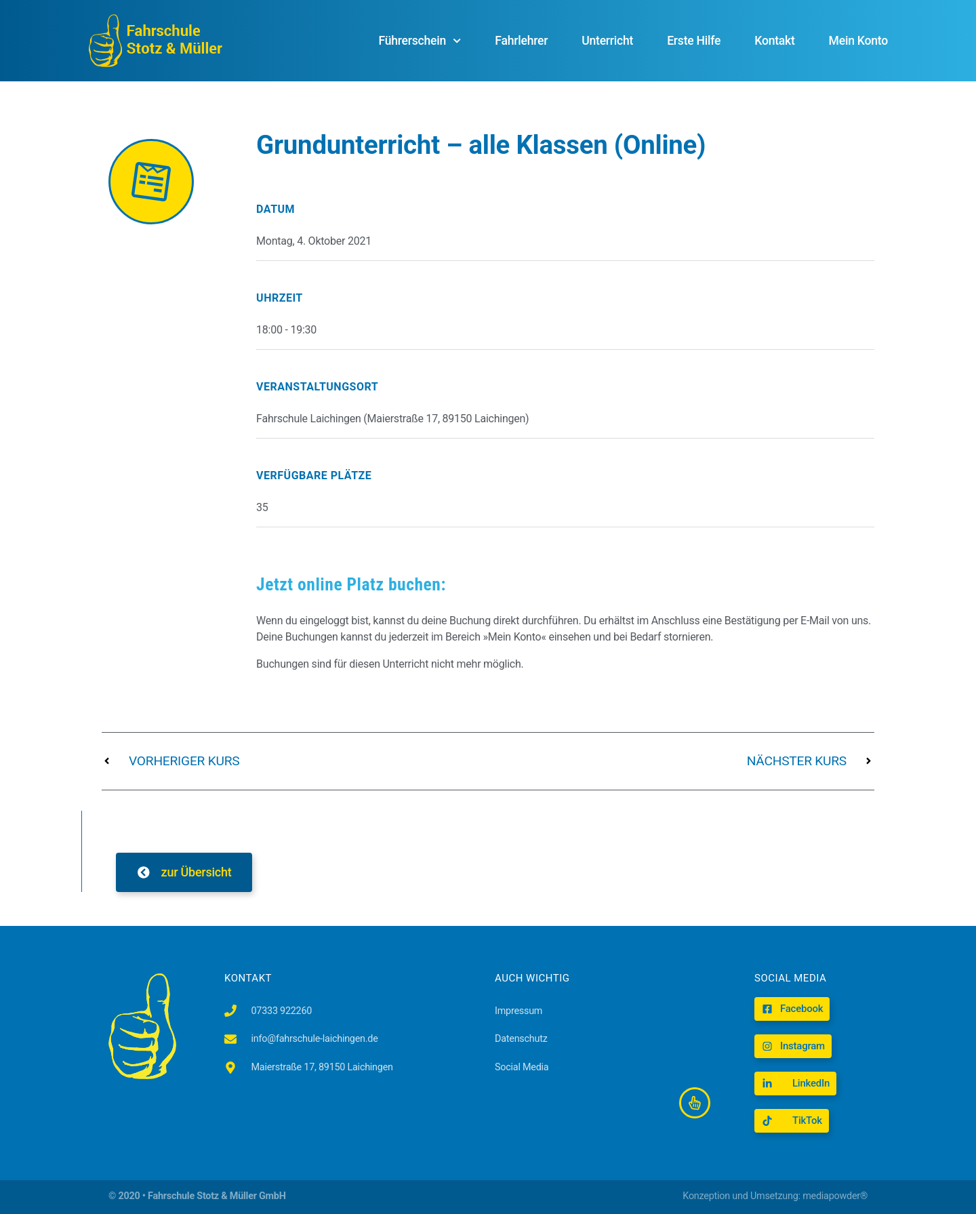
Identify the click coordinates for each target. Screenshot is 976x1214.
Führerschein (419, 41)
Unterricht (607, 40)
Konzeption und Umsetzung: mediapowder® (775, 1196)
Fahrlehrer (521, 40)
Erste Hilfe (693, 40)
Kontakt (774, 40)
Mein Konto (858, 40)
